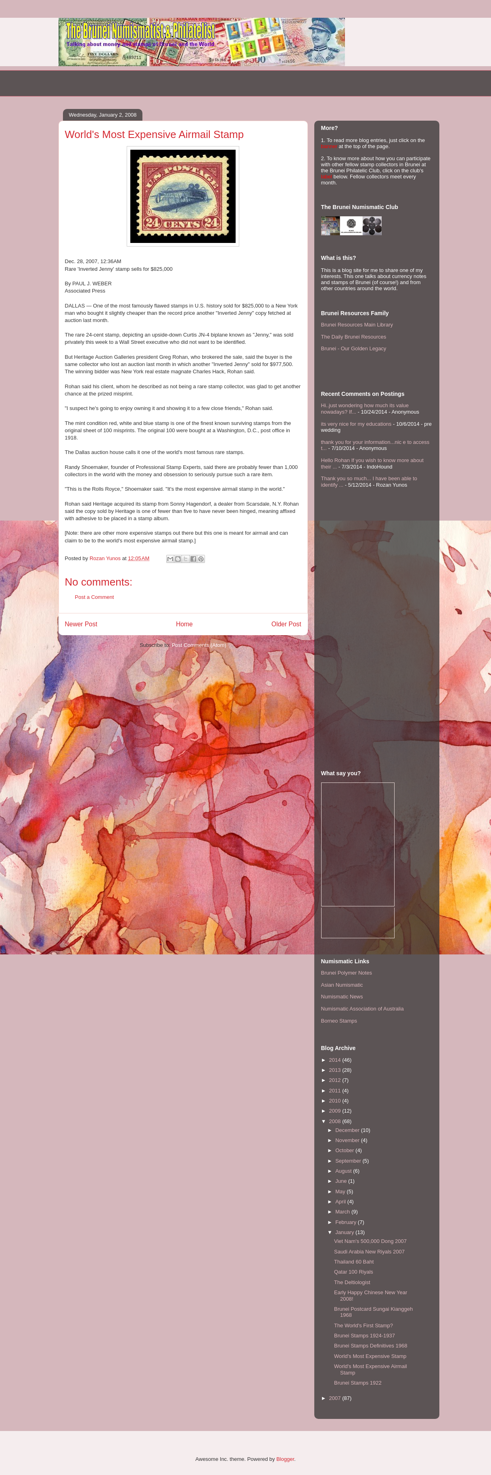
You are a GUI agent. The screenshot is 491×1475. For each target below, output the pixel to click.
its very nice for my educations (356, 424)
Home (184, 624)
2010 (336, 1101)
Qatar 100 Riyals (353, 1272)
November (348, 1140)
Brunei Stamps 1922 (358, 1383)
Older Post (286, 624)
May (341, 1191)
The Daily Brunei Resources (354, 337)
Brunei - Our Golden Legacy (354, 348)
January (345, 1232)
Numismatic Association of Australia (362, 1009)
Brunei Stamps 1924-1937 (364, 1336)
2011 (336, 1091)
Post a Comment (94, 597)
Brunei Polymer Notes (346, 973)
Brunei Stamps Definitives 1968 (370, 1346)
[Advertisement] (153, 82)
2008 (336, 1121)
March (343, 1212)
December (348, 1130)
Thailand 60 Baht (354, 1262)
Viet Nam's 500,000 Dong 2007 (370, 1241)
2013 (336, 1070)
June (341, 1181)
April (341, 1202)
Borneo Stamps (339, 1021)
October (345, 1150)
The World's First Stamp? (363, 1325)
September (348, 1161)
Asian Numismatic (342, 985)
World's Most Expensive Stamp (370, 1356)
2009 (336, 1111)
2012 (336, 1080)
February (346, 1222)
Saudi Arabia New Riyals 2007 (369, 1252)
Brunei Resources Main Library (357, 325)
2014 (336, 1060)
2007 (336, 1398)
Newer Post (81, 624)
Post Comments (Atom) (199, 645)
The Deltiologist (352, 1282)
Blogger (285, 1459)
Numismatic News (342, 997)
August (344, 1171)
